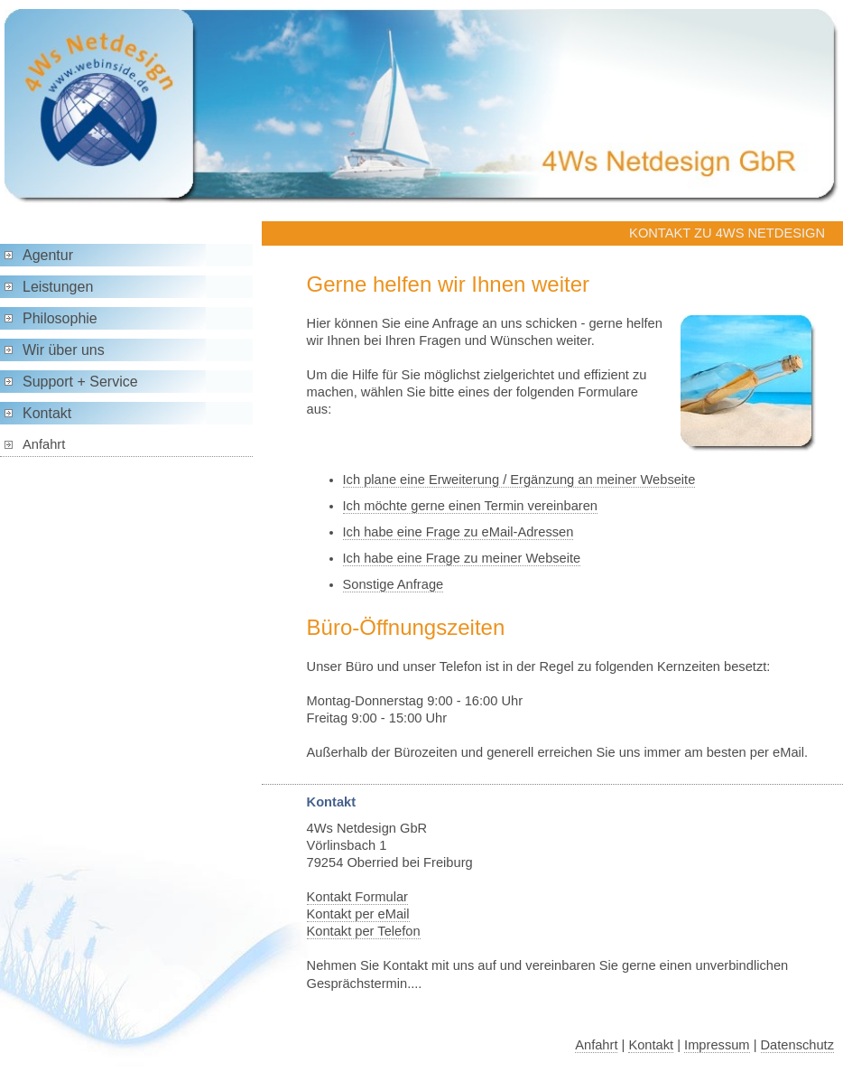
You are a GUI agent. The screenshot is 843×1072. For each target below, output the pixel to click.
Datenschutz (797, 1045)
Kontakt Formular (357, 897)
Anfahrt (44, 444)
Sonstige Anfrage (393, 584)
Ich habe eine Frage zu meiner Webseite (462, 558)
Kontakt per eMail (358, 914)
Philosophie (60, 318)
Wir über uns (64, 350)
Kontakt (47, 413)
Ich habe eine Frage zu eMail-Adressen (458, 532)
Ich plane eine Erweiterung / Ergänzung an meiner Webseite (519, 479)
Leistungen (58, 286)
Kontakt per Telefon (364, 931)
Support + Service (80, 381)
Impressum (716, 1045)
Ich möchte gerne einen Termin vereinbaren (470, 506)
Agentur (48, 255)
